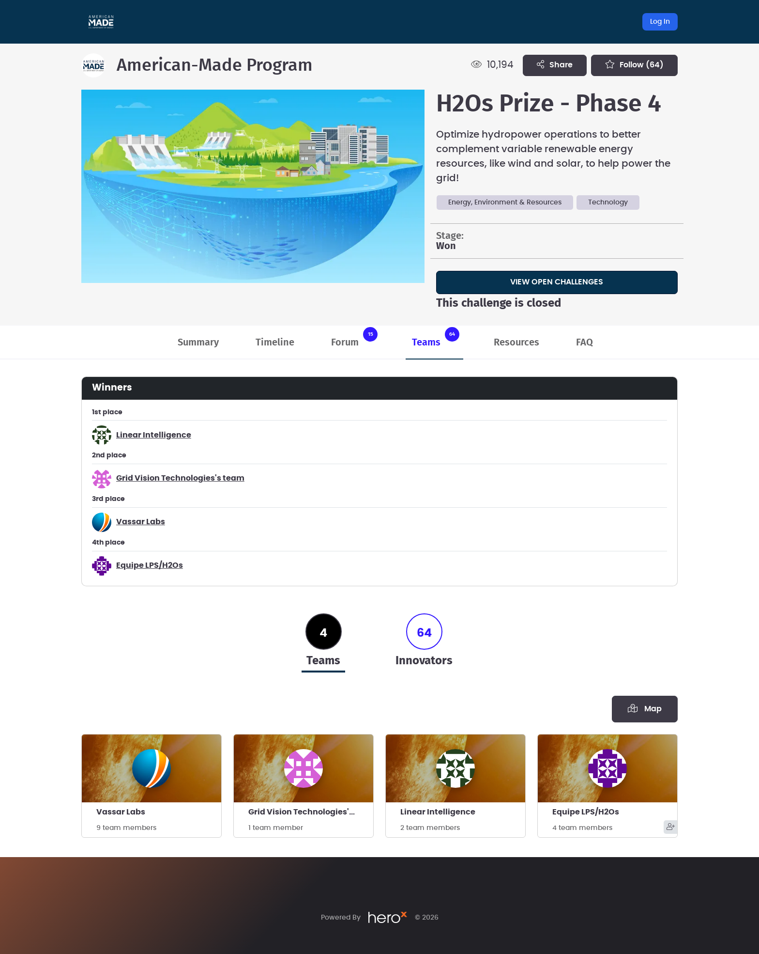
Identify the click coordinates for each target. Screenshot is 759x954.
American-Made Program (215, 65)
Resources (516, 342)
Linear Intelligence (153, 435)
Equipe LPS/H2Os (149, 565)
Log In (660, 21)
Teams (435, 337)
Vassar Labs (140, 522)
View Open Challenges (556, 282)
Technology (608, 202)
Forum (354, 337)
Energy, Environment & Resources (505, 202)
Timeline (275, 342)
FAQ (584, 342)
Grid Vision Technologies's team (180, 478)
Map (645, 708)
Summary (198, 342)
